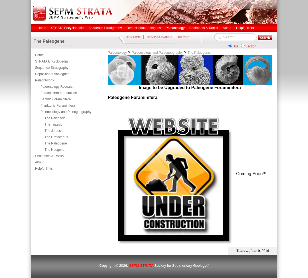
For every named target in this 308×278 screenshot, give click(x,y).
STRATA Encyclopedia (51, 61)
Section (250, 46)
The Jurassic (54, 131)
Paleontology (44, 80)
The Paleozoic (55, 118)
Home (39, 55)
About (39, 162)
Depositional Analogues (52, 74)
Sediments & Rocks (49, 156)
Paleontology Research (57, 87)
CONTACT (184, 37)
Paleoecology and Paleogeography (65, 112)
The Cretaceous (56, 137)
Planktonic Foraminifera (57, 105)
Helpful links (44, 169)
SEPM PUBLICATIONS (159, 37)
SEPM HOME (133, 37)
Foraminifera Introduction (58, 93)
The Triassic (53, 124)
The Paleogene (56, 143)
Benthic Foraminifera (55, 99)
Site (236, 46)
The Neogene (55, 150)
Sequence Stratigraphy (51, 68)
